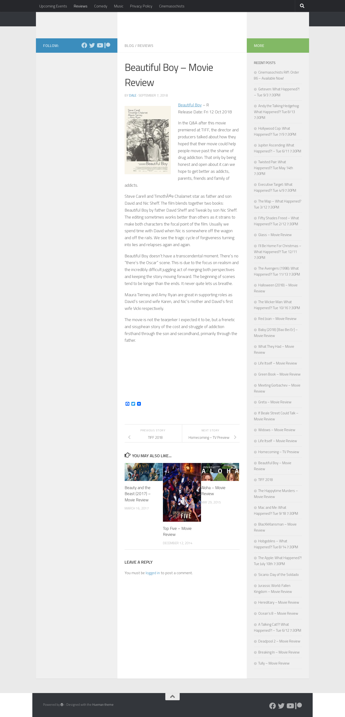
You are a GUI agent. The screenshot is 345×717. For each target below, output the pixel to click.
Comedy (100, 6)
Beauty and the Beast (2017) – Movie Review (138, 494)
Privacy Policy (141, 6)
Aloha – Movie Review (213, 491)
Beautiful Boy (190, 105)
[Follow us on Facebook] (84, 45)
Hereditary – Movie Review (278, 602)
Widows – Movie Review (276, 430)
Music (118, 6)
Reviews (80, 6)
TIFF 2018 (265, 479)
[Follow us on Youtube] (100, 45)
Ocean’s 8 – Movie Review (278, 613)
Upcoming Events (53, 6)
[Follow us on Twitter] (92, 45)
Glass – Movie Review (275, 234)
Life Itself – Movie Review (277, 363)
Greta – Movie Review (274, 402)
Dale (132, 95)
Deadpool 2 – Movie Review (279, 641)
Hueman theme (103, 704)
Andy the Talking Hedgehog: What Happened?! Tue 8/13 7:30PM (276, 111)
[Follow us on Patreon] (107, 45)
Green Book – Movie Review (279, 374)
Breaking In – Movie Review (278, 652)
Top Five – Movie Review (177, 531)
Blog (129, 45)
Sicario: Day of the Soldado (278, 574)
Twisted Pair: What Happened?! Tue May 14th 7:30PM (273, 167)
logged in (153, 573)
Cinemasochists (171, 6)
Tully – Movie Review (273, 663)
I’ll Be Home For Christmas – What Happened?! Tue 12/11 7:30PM (277, 251)
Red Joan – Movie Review (277, 318)
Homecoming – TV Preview (278, 452)
